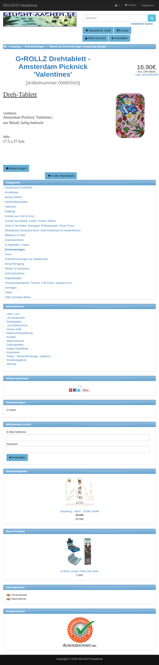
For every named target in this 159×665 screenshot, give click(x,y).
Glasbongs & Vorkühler (19, 187)
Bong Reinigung (14, 263)
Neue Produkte (15, 531)
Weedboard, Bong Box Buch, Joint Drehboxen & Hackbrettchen (43, 230)
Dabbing (10, 211)
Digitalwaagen (13, 278)
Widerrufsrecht (15, 340)
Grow (8, 254)
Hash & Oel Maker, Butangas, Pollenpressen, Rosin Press (39, 225)
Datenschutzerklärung (19, 333)
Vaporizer (10, 206)
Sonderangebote (16, 360)
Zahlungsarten (15, 344)
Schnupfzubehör (15, 273)
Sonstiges (11, 287)
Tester (8, 292)
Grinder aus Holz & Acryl (19, 216)
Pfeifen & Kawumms (17, 268)
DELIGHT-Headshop (90, 658)
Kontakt (11, 337)
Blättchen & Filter (15, 235)
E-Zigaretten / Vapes (17, 244)
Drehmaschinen (14, 239)
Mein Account (95, 38)
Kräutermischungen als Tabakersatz (26, 259)
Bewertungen (16, 168)
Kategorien (147, 5)
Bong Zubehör (13, 197)
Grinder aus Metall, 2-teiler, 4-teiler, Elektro (30, 220)
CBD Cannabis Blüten (18, 297)
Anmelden (119, 38)
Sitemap (11, 363)
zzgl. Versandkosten (147, 74)
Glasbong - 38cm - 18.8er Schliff (79, 511)
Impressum (13, 352)
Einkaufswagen (16, 402)
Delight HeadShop (17, 348)
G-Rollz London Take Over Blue (80, 571)
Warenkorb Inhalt (98, 30)
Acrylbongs (11, 192)
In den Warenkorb (61, 175)
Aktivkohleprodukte (16, 201)
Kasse (123, 30)
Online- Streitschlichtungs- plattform (28, 356)
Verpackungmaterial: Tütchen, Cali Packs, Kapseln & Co (38, 282)
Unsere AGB (13, 329)
